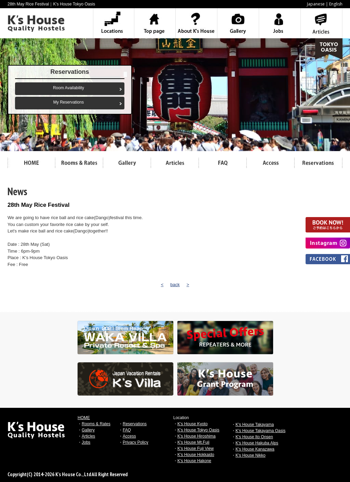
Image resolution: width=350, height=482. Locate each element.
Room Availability (68, 87)
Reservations (135, 423)
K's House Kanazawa (254, 449)
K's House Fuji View (195, 448)
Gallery (88, 430)
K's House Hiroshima (196, 436)
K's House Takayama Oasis (260, 430)
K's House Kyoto (192, 423)
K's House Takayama (254, 424)
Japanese (316, 4)
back (174, 284)
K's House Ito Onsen (254, 436)
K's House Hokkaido (195, 454)
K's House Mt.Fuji (193, 442)
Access (129, 436)
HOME (84, 417)
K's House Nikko (250, 455)
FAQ (127, 430)
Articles (88, 436)
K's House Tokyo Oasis (198, 430)
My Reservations (68, 102)
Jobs (86, 442)
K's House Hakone (194, 460)
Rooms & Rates (96, 423)
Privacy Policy (135, 442)
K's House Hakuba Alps (256, 443)
